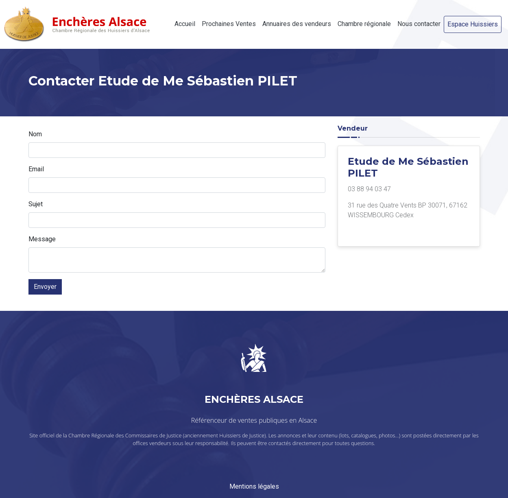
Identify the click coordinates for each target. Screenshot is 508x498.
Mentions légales (254, 486)
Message (42, 239)
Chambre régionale (364, 24)
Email (36, 169)
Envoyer (45, 286)
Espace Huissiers (472, 24)
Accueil (184, 24)
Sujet (35, 204)
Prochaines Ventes (229, 24)
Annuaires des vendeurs (296, 24)
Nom (35, 134)
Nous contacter (418, 24)
